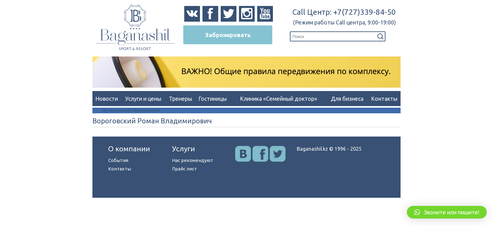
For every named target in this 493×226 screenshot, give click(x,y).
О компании (129, 149)
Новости (106, 98)
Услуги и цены (143, 98)
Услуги (183, 149)
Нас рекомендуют (192, 160)
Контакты (384, 98)
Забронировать (228, 35)
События (118, 160)
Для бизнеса (347, 98)
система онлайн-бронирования (131, 110)
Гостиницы (212, 98)
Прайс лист (184, 168)
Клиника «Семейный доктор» (278, 98)
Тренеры (180, 98)
